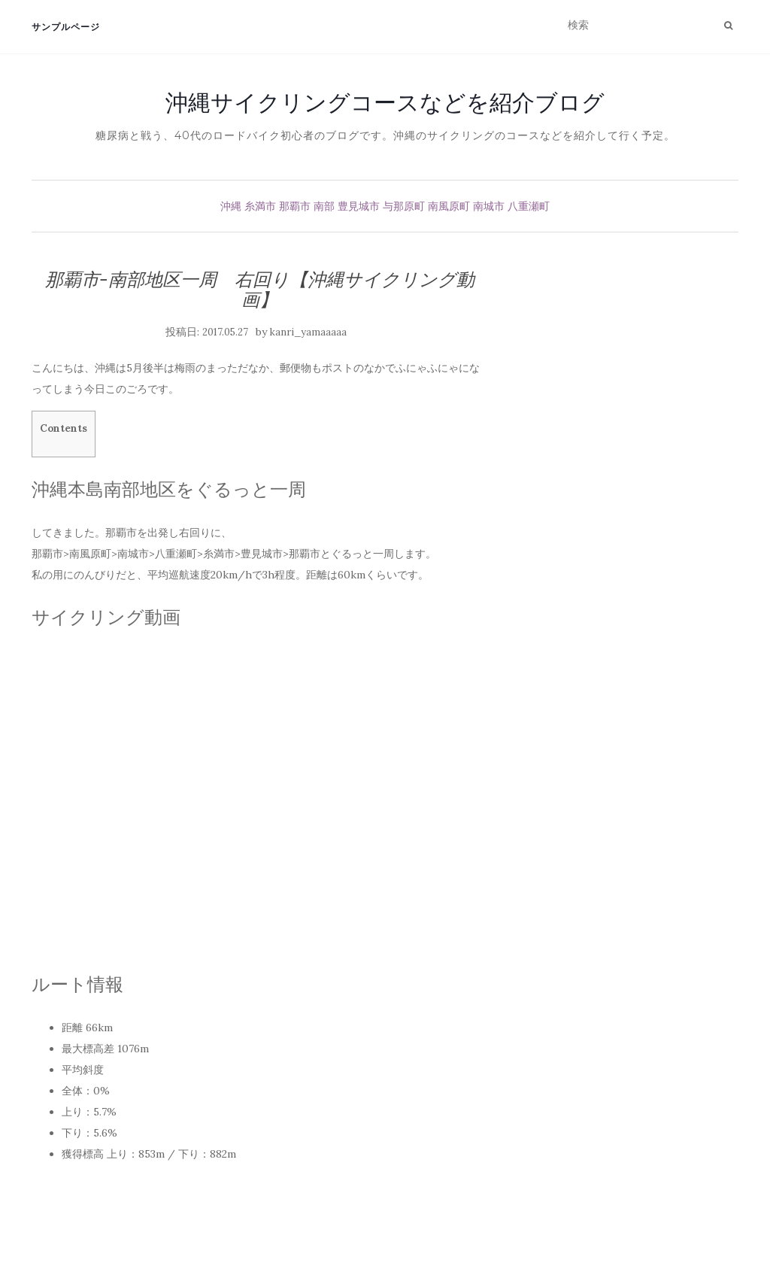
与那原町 (404, 206)
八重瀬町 (529, 206)
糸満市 (260, 206)
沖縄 (230, 206)
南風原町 (449, 206)
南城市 (489, 206)
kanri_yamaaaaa (308, 332)
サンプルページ (66, 26)
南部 (324, 206)
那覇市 (295, 206)
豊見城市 (359, 206)
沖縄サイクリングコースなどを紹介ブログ (385, 102)
